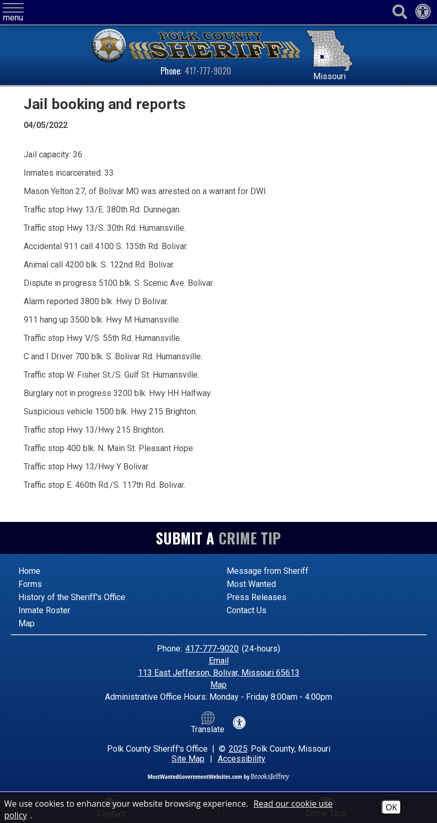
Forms (30, 584)
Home (29, 571)
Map (26, 623)
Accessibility (241, 759)
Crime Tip (250, 538)
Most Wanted (251, 584)
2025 (238, 749)
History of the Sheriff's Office (71, 597)
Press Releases (256, 597)
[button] (13, 13)
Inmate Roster (44, 610)
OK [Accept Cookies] (391, 807)
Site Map (188, 759)
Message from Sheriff (267, 571)
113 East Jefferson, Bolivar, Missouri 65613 (219, 673)
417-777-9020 (208, 71)
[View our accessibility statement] (423, 14)
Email (219, 661)
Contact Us (247, 610)
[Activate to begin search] (399, 12)
